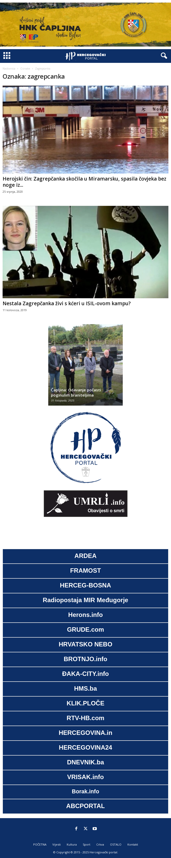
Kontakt (132, 844)
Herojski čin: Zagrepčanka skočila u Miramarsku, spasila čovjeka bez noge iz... (84, 181)
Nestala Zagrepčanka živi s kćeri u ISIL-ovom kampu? (67, 303)
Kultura (72, 844)
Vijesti (56, 844)
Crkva (100, 844)
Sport (86, 844)
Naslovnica (9, 68)
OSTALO (115, 844)
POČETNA (39, 844)
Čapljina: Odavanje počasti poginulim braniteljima (76, 392)
